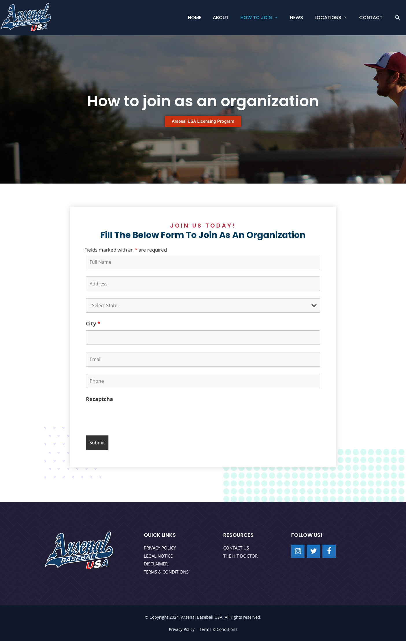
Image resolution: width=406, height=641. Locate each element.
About (221, 17)
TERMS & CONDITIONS (166, 572)
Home (194, 17)
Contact (371, 17)
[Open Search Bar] (397, 18)
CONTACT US (236, 548)
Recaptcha (99, 398)
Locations (334, 18)
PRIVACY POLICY (160, 548)
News (296, 17)
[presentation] (130, 417)
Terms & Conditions (218, 629)
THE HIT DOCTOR (240, 556)
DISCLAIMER (156, 564)
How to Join (262, 18)
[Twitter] (313, 551)
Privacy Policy (182, 629)
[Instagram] (297, 551)
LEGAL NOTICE (158, 556)
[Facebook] (329, 551)
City (93, 323)
